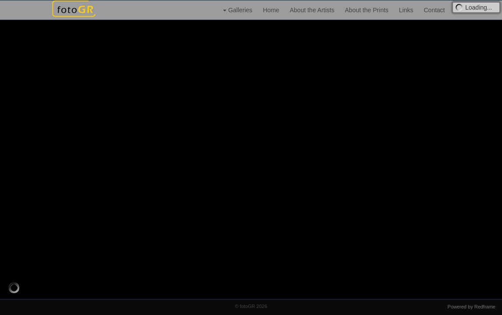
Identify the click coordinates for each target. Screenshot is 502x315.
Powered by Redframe (471, 306)
